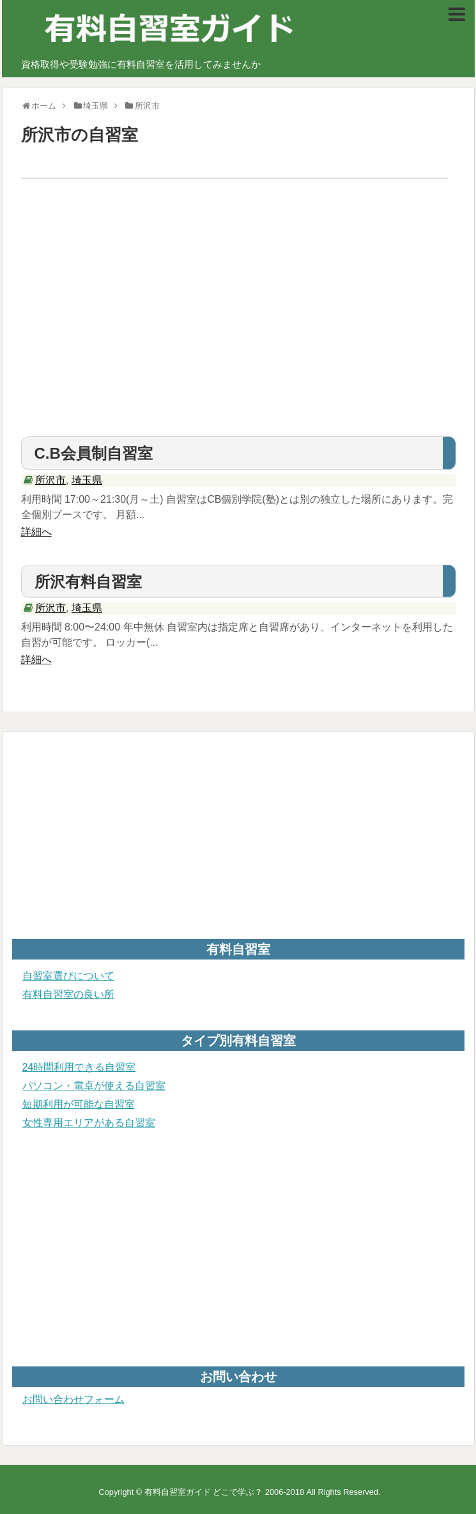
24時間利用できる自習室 (79, 1067)
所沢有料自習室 (88, 581)
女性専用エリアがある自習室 (88, 1122)
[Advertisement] (238, 327)
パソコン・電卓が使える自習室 (93, 1085)
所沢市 (50, 480)
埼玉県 (87, 480)
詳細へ (36, 531)
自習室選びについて (68, 975)
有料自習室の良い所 (68, 994)
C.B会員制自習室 (94, 453)
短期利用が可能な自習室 (78, 1104)
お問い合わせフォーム (73, 1399)
